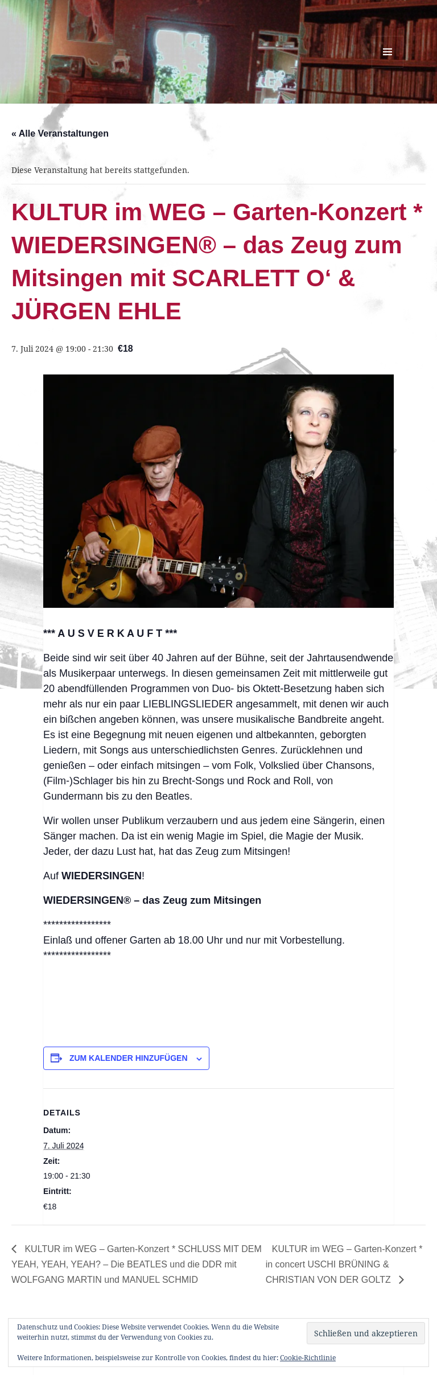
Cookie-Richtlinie (308, 1357)
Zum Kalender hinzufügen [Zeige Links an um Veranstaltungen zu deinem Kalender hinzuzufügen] (128, 1058)
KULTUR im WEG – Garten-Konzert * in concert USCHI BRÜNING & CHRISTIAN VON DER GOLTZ (344, 1264)
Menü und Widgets (387, 67)
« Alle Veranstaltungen (60, 133)
